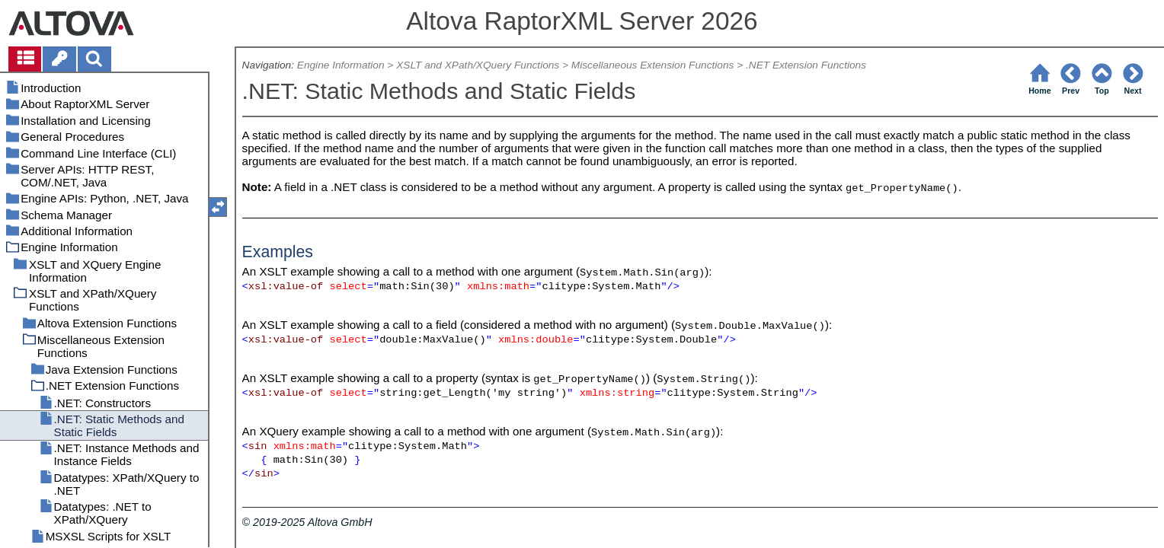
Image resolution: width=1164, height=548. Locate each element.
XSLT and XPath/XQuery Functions (477, 65)
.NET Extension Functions (806, 65)
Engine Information (341, 65)
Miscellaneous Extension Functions (652, 65)
